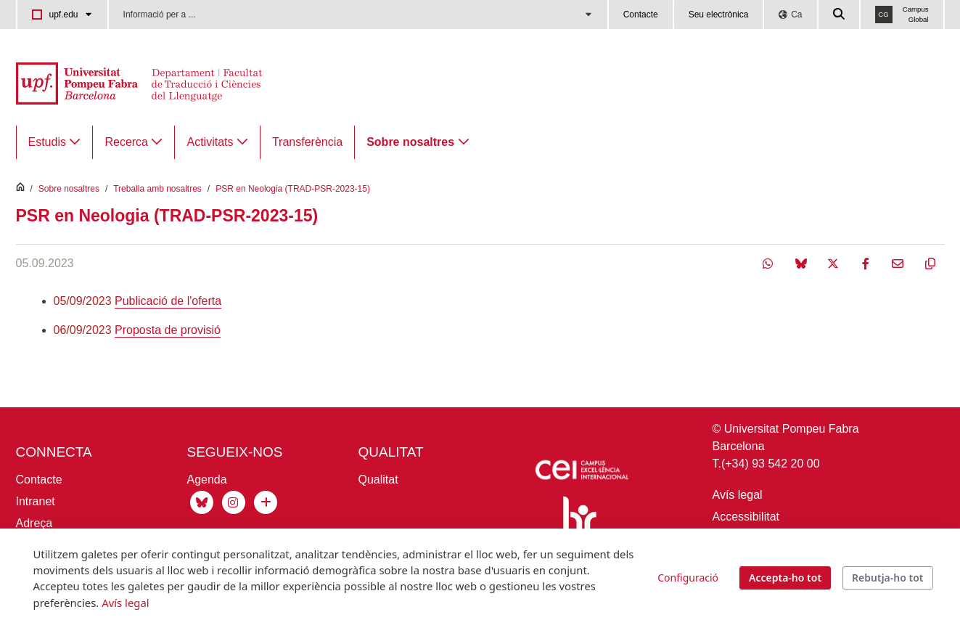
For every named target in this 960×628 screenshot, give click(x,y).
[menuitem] (55, 142)
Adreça (34, 523)
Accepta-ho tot (785, 577)
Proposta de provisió (168, 330)
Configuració (687, 577)
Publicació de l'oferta (168, 301)
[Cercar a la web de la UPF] (840, 14)
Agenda (207, 479)
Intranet (35, 501)
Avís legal (738, 495)
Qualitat (378, 479)
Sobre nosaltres (68, 189)
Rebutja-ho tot (887, 577)
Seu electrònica (719, 14)
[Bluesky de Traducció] (201, 501)
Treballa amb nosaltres (157, 189)
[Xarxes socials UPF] (264, 501)
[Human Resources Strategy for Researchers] (577, 527)
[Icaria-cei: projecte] (580, 472)
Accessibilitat (746, 516)
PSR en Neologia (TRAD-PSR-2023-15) (293, 189)
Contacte (640, 14)
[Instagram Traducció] (233, 501)
